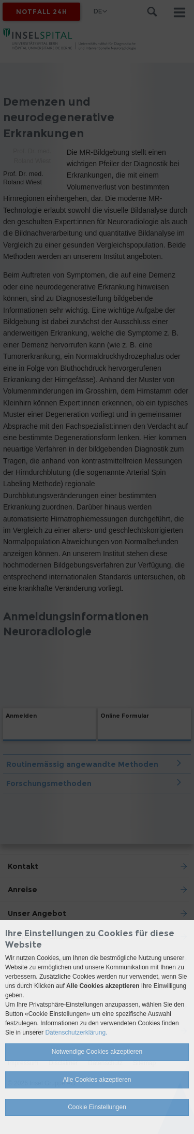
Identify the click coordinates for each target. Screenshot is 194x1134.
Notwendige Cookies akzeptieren (97, 1051)
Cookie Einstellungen (97, 1107)
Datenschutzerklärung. (76, 1032)
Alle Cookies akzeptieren (97, 1079)
